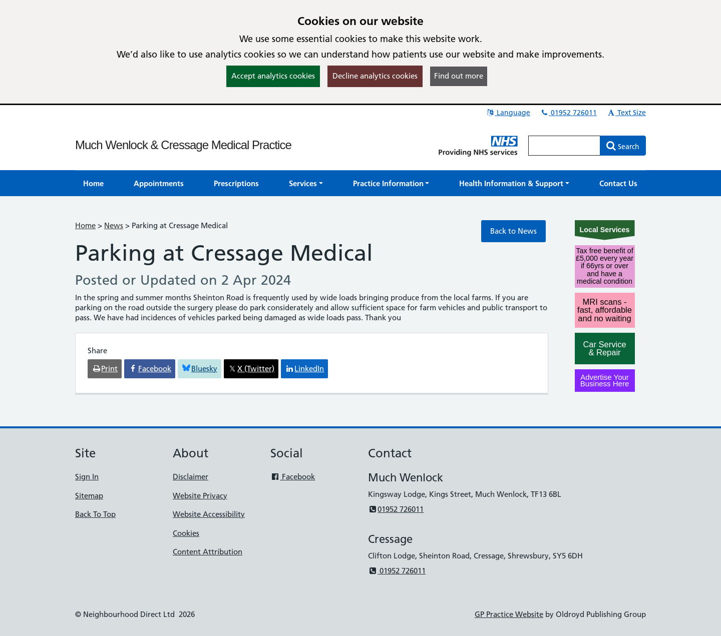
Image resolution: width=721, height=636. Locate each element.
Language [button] (508, 112)
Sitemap (89, 495)
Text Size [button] (626, 112)
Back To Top (95, 514)
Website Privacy (200, 495)
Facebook (292, 476)
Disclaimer (190, 476)
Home (85, 225)
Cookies (186, 533)
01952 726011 (568, 112)
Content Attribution (207, 551)
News (113, 225)
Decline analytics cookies (375, 76)
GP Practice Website (509, 614)
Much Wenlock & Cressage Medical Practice (183, 145)
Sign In (87, 476)
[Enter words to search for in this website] (564, 146)
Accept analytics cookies (273, 76)
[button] (306, 183)
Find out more (458, 76)
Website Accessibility (209, 514)
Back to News (513, 231)
